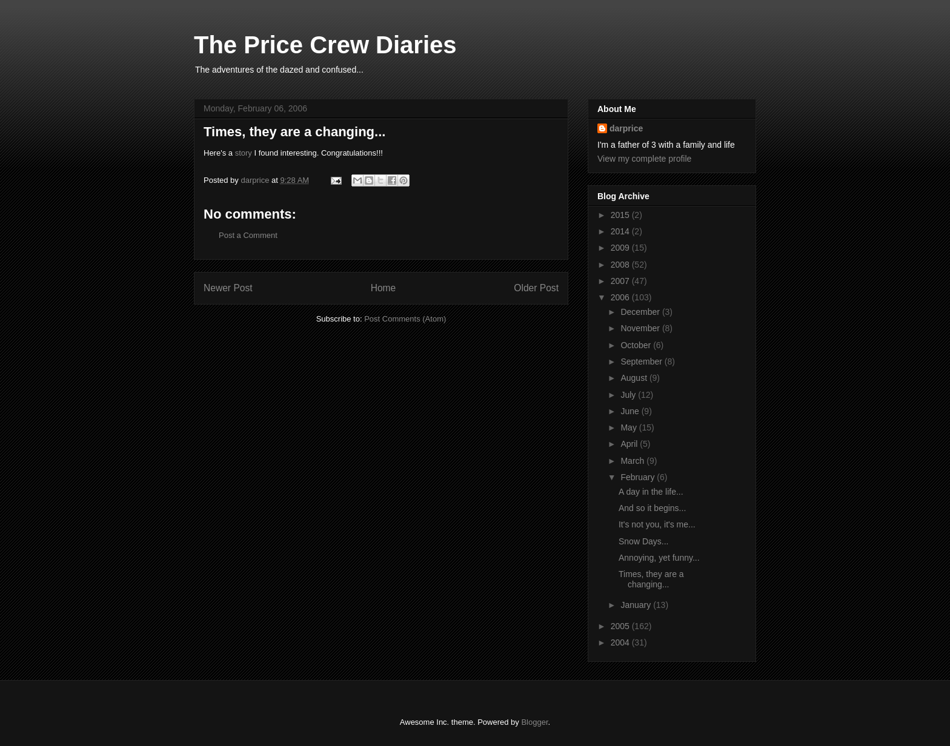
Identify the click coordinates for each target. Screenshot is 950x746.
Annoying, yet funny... (659, 558)
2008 (621, 264)
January (636, 605)
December (641, 312)
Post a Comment (248, 235)
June (630, 411)
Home (383, 288)
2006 (621, 297)
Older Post (536, 288)
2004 (621, 642)
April (630, 444)
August (634, 378)
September (642, 361)
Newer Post (228, 288)
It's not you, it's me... (657, 524)
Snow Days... (643, 541)
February (638, 477)
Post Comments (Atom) (405, 318)
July (629, 395)
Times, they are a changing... (651, 579)
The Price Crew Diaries (325, 44)
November (641, 328)
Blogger (534, 722)
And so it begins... (652, 508)
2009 (621, 248)
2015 (621, 215)
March (633, 461)
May (629, 427)
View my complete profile (644, 158)
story (243, 152)
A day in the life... (651, 492)
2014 (621, 231)
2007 (621, 281)
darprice (626, 128)
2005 (621, 626)
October (636, 345)
